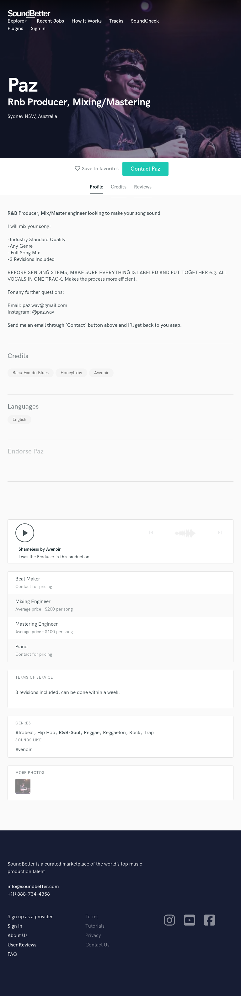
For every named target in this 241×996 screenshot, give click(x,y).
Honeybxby (71, 372)
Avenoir (101, 372)
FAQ (12, 954)
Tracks (116, 21)
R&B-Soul (69, 733)
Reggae (91, 733)
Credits (118, 187)
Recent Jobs (50, 21)
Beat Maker (27, 579)
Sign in (38, 29)
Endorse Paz (26, 451)
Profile (96, 187)
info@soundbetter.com (33, 887)
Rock (134, 733)
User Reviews (22, 945)
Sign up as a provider (30, 917)
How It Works (87, 21)
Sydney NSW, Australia (32, 116)
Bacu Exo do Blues (31, 372)
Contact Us (97, 945)
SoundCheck (145, 21)
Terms (92, 917)
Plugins (15, 29)
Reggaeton (114, 733)
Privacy (93, 936)
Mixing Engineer (33, 602)
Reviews (143, 187)
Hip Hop (46, 733)
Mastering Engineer (36, 624)
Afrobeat (24, 733)
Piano (21, 647)
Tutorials (94, 926)
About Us (18, 936)
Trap (149, 733)
